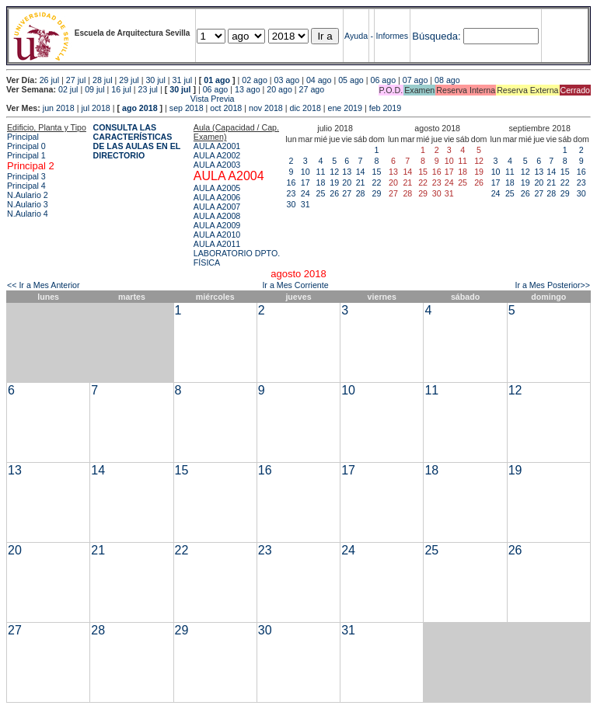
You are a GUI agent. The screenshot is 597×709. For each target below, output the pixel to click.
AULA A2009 (217, 225)
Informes (392, 35)
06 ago (383, 80)
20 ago (279, 89)
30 (291, 204)
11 (321, 171)
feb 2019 (385, 108)
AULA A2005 (217, 188)
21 (360, 182)
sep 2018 (186, 108)
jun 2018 (59, 108)
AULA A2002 (217, 155)
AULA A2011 (217, 243)
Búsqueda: (436, 36)
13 (346, 171)
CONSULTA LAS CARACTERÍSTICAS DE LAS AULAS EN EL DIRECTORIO (137, 141)
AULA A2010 (217, 234)
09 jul (94, 89)
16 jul (121, 89)
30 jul (155, 80)
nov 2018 (266, 108)
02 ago (254, 80)
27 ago (312, 89)
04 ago (319, 80)
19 (334, 182)
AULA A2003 (217, 164)
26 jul (49, 80)
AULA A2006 (217, 197)
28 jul (102, 80)
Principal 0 (26, 146)
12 (334, 171)
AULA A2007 (217, 206)
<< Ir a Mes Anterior (43, 285)
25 (321, 193)
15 (377, 171)
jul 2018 (95, 108)
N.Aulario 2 (27, 195)
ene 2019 (345, 108)
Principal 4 (26, 185)
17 (305, 182)
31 (305, 204)
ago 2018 (140, 108)
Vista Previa (120, 98)
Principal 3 (26, 176)
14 (360, 171)
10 (305, 171)
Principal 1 (26, 155)
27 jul (76, 80)
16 (291, 182)
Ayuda (356, 35)
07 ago (415, 80)
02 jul (68, 89)
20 (346, 182)
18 (321, 182)
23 (291, 193)
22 (377, 182)
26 (334, 193)
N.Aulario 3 (27, 204)
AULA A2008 (217, 216)
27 (346, 193)
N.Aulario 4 (27, 213)
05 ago (351, 80)
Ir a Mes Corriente (295, 285)
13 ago (247, 89)
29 (377, 193)
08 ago (447, 80)
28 (360, 193)
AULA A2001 (217, 146)
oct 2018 (226, 108)
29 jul (128, 80)
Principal (23, 136)
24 (305, 193)
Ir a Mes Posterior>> (552, 285)
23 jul (148, 89)
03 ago (287, 80)
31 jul (182, 80)
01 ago (217, 80)
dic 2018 (305, 108)
